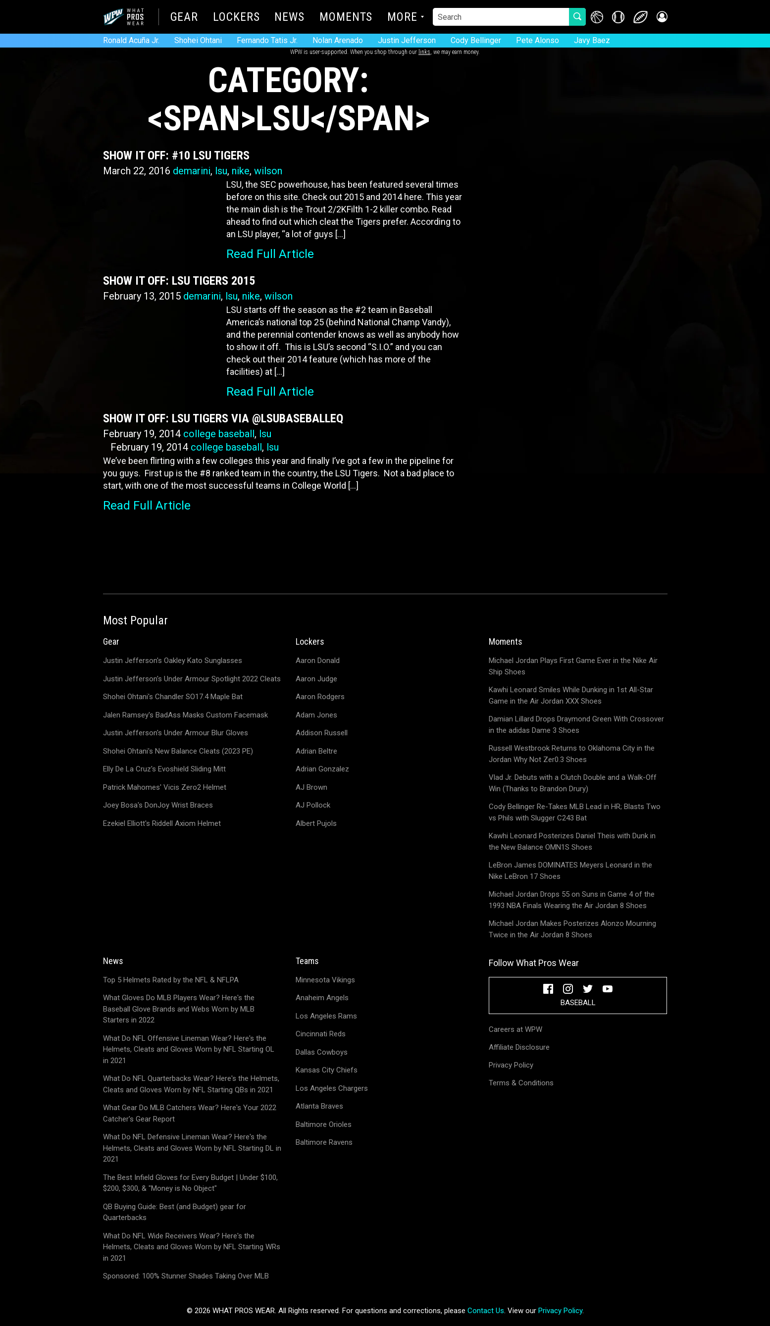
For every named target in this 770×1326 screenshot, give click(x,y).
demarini (191, 171)
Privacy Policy (511, 1065)
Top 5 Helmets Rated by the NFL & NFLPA (171, 979)
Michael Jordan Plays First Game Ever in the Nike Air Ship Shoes (573, 666)
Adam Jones (316, 715)
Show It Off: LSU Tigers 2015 (179, 281)
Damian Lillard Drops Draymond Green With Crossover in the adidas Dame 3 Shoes (576, 724)
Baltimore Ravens (324, 1142)
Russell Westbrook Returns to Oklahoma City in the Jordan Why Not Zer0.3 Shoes (572, 754)
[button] (661, 17)
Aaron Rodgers (320, 696)
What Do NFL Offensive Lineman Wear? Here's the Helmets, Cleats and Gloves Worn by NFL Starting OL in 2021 (188, 1049)
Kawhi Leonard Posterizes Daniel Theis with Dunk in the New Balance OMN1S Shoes (572, 841)
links (424, 52)
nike (241, 171)
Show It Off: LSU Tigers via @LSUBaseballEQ (223, 418)
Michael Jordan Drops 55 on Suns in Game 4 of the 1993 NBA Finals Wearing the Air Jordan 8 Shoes (572, 900)
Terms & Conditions (521, 1082)
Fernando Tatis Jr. (267, 40)
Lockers (236, 18)
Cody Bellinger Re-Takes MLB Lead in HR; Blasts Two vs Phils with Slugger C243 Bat (575, 812)
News (289, 18)
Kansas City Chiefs (327, 1070)
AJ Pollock (313, 805)
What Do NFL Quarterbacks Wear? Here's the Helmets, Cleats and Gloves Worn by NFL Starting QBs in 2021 (191, 1084)
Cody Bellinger (476, 40)
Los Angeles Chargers (332, 1088)
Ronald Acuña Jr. (131, 40)
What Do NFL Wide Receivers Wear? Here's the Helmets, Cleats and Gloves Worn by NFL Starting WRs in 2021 (191, 1247)
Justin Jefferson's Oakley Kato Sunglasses (172, 660)
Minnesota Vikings (325, 979)
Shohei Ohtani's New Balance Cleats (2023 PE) (178, 751)
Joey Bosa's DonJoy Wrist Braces (158, 805)
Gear (184, 18)
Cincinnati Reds (321, 1033)
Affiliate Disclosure (519, 1047)
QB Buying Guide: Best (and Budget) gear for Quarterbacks (174, 1212)
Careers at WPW (515, 1029)
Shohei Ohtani (198, 40)
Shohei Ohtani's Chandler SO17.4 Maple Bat (173, 696)
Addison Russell (322, 732)
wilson (268, 171)
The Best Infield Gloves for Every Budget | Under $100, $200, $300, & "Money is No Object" (190, 1183)
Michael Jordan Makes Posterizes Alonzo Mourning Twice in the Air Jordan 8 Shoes (572, 929)
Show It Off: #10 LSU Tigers (176, 155)
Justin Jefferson (407, 40)
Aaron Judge (316, 678)
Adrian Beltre (316, 751)
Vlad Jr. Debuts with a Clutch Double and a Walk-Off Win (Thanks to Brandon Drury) (573, 783)
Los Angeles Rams (326, 1016)
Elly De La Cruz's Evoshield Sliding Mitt (164, 769)
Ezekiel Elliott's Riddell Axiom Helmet (162, 823)
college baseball (219, 434)
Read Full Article (270, 254)
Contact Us (485, 1310)
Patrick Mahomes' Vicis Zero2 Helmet (164, 787)
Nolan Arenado (337, 40)
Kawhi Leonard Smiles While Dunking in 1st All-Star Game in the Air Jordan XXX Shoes (571, 695)
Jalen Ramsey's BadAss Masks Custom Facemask (185, 715)
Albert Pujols (316, 823)
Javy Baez (592, 40)
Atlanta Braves (319, 1106)
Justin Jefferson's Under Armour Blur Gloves (175, 732)
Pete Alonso (537, 40)
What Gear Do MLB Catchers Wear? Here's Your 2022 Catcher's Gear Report (189, 1113)
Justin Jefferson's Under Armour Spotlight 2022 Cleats (192, 678)
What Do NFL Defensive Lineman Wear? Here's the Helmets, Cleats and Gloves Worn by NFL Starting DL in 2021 (192, 1148)
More (402, 18)
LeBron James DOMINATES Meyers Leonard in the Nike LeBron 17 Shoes (570, 871)
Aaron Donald (318, 660)
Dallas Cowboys (322, 1052)
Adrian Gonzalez (322, 769)
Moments (345, 18)
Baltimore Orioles (324, 1124)
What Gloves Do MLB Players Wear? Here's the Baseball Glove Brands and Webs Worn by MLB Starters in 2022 (179, 1008)
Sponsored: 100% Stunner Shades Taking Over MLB (186, 1276)
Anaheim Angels (322, 997)
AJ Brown (311, 787)
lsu (221, 171)
